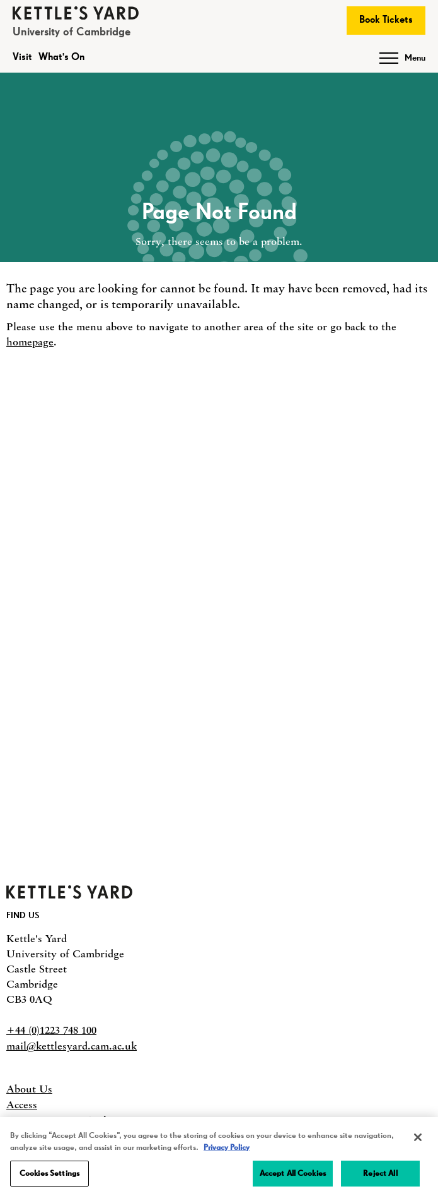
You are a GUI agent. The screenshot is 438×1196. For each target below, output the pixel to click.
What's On (61, 57)
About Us (29, 1088)
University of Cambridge (71, 32)
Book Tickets (386, 20)
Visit (22, 57)
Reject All (380, 1176)
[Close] (418, 1140)
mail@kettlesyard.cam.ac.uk (71, 1045)
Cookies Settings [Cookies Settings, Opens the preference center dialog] (49, 1176)
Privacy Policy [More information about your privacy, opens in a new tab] (227, 1150)
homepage (30, 341)
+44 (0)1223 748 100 (51, 1030)
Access (21, 1104)
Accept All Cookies (293, 1176)
